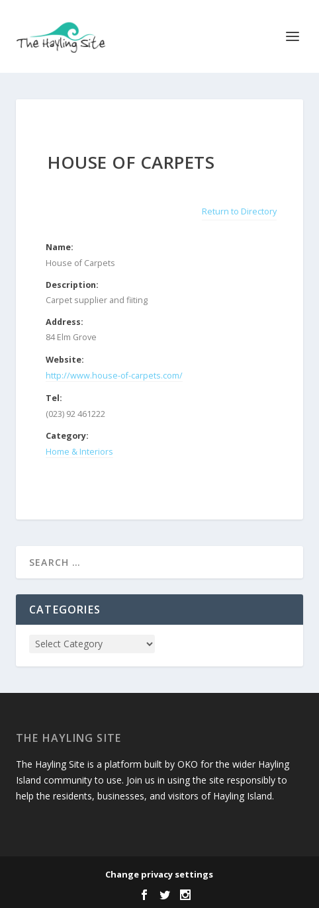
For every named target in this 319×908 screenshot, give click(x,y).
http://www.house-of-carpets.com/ (114, 375)
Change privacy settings (159, 874)
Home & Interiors (79, 451)
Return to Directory (239, 211)
